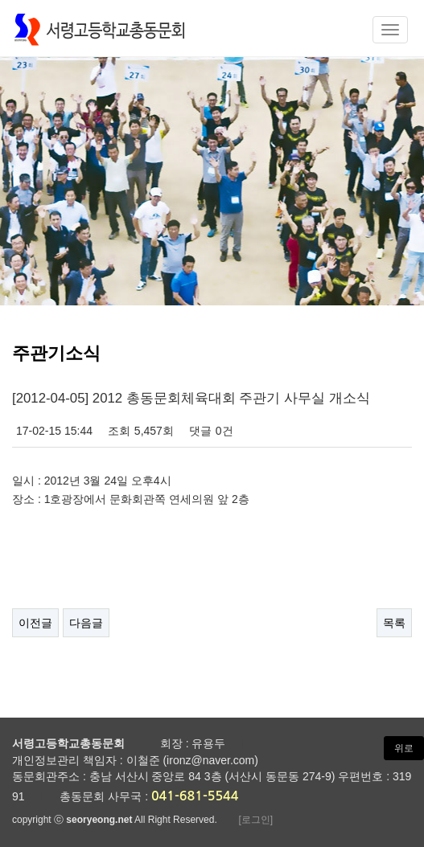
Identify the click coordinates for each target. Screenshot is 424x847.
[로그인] (255, 819)
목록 (394, 622)
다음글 (86, 622)
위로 (404, 748)
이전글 (35, 622)
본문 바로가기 (0, 0)
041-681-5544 (195, 796)
